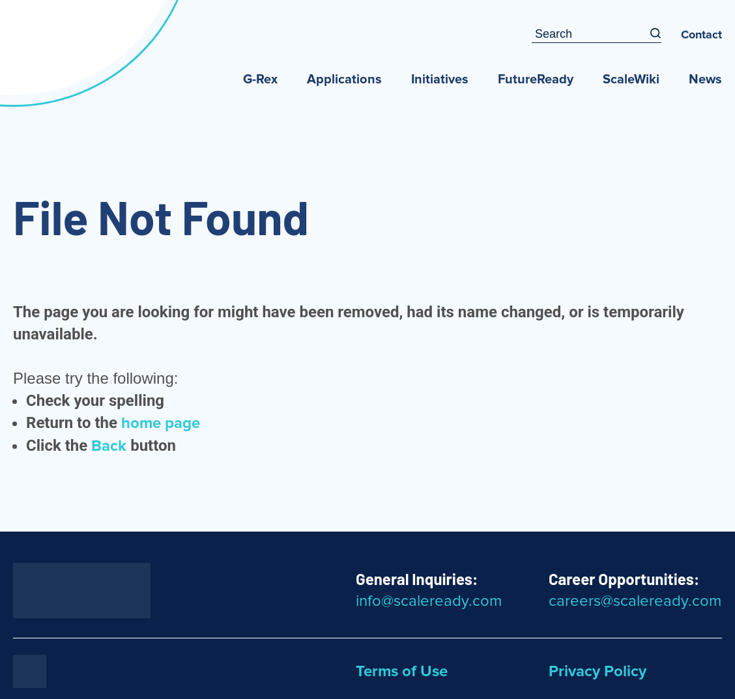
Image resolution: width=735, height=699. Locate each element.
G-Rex (260, 79)
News (705, 79)
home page (160, 423)
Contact (701, 35)
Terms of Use (402, 671)
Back (108, 446)
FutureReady (535, 79)
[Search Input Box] (591, 34)
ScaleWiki (631, 79)
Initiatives (439, 79)
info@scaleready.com (429, 601)
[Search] (655, 34)
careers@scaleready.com (635, 601)
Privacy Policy (597, 671)
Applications (344, 79)
